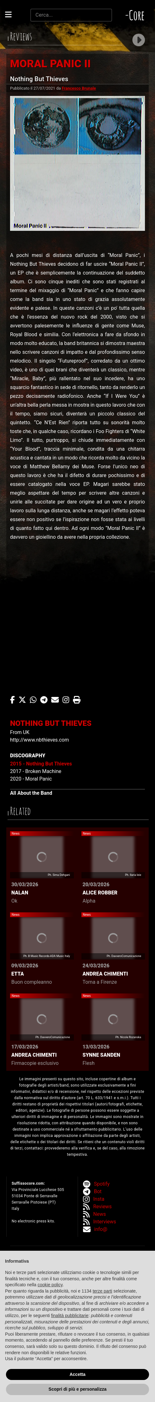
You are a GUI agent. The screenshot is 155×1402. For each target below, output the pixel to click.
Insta (98, 1199)
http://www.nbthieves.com (39, 740)
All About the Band (31, 793)
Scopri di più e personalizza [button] (77, 1389)
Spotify (102, 1184)
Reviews (102, 1207)
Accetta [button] (77, 1374)
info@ (101, 1229)
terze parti (102, 1291)
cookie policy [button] (50, 1284)
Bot (98, 1191)
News (99, 1214)
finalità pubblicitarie (69, 1315)
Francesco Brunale (79, 88)
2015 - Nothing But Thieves (41, 764)
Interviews (104, 1222)
